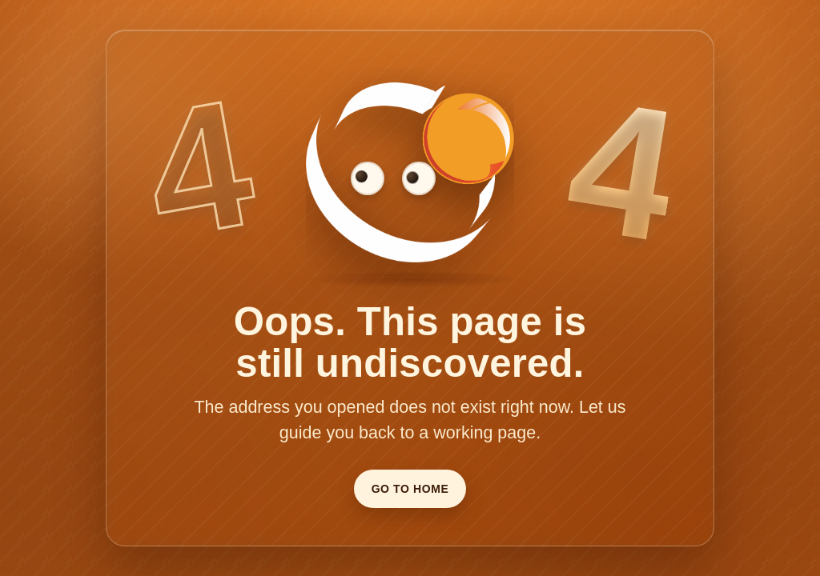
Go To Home (410, 488)
